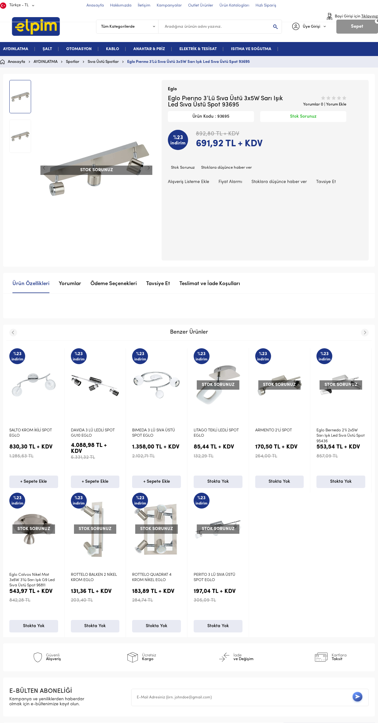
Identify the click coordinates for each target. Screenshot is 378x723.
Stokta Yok (218, 482)
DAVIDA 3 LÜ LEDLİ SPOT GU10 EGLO (93, 433)
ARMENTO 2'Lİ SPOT (273, 430)
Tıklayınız (369, 16)
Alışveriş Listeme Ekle (188, 182)
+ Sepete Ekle (33, 482)
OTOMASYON (79, 49)
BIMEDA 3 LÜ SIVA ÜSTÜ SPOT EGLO (153, 433)
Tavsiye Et (326, 182)
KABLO (112, 49)
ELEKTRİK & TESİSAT (198, 49)
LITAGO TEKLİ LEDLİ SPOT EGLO (216, 433)
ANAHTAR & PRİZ (149, 49)
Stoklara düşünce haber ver (226, 168)
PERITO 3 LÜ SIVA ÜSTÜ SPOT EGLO (30, 578)
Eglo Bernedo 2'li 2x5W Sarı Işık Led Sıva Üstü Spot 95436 (340, 435)
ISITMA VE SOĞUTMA (251, 49)
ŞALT (47, 49)
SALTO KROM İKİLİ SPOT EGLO (30, 433)
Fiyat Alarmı (230, 182)
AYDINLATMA (15, 49)
